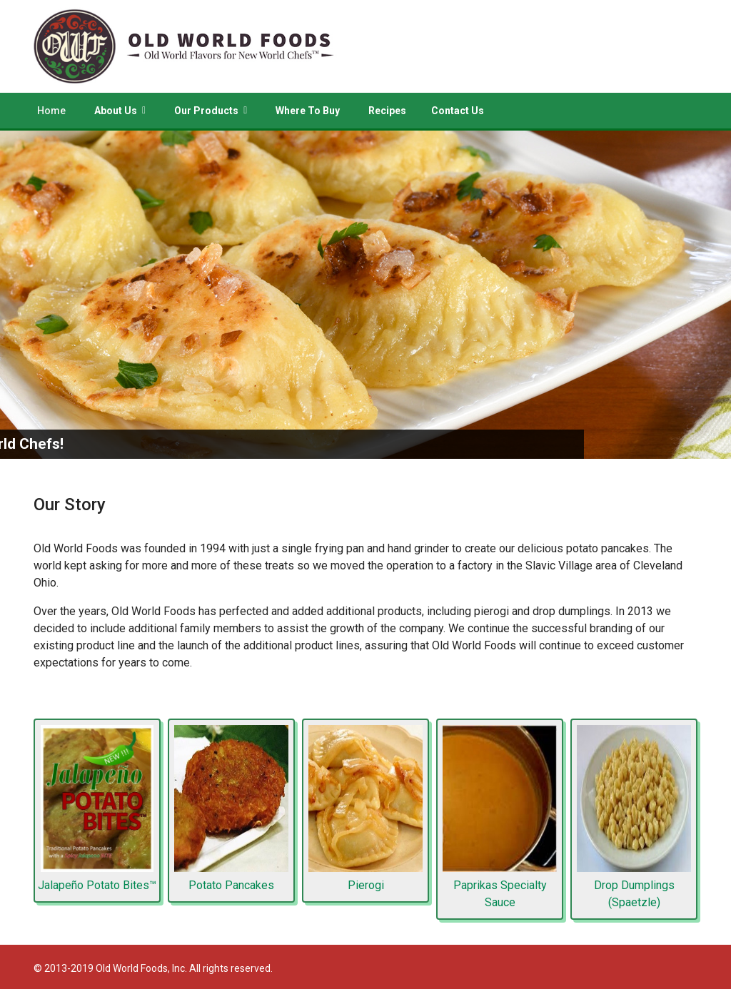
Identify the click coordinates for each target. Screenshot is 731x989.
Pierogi (366, 885)
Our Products (206, 110)
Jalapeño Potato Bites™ (97, 885)
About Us (115, 110)
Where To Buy (308, 110)
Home (51, 110)
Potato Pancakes (231, 885)
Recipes (387, 110)
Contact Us (457, 110)
